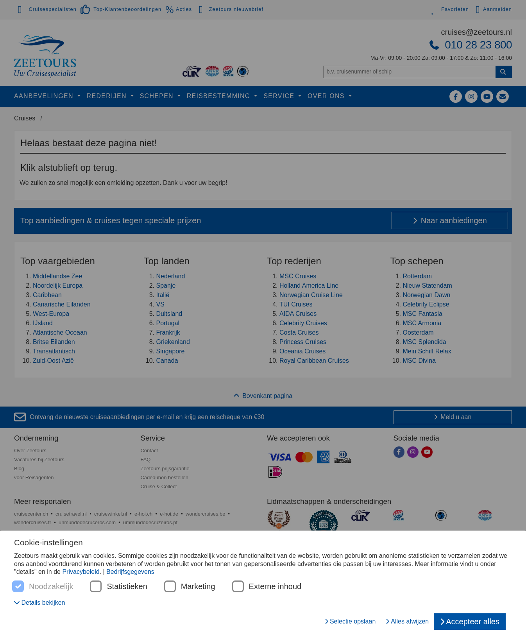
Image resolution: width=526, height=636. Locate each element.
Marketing (198, 586)
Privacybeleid (80, 571)
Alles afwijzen (407, 621)
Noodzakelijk (51, 586)
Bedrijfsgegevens (130, 571)
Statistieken (127, 586)
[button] (39, 602)
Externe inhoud (275, 586)
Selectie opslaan (350, 621)
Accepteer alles (469, 621)
